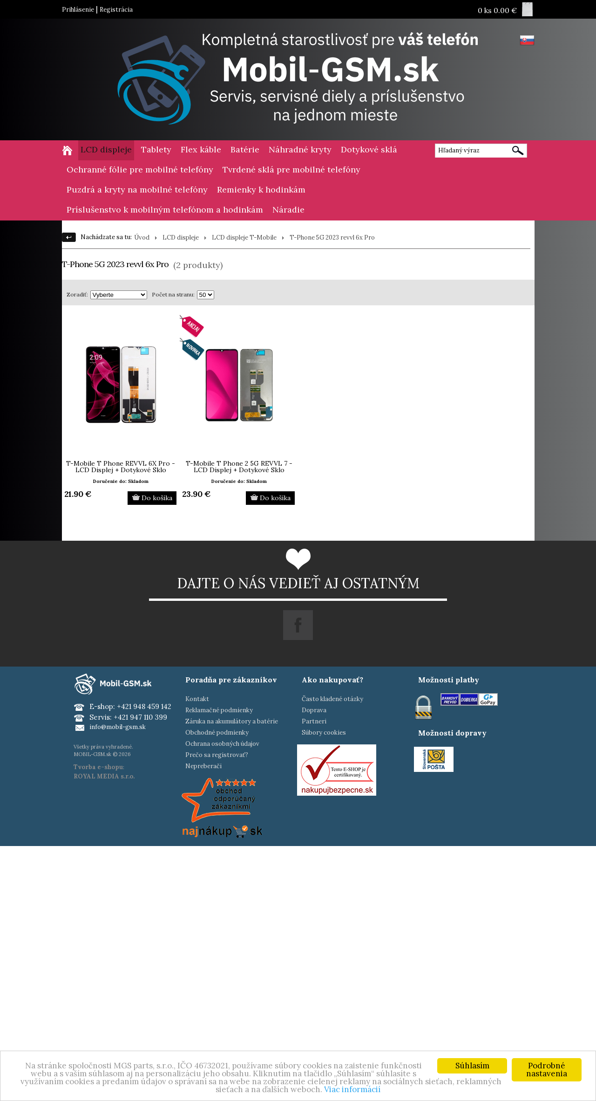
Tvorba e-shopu (98, 767)
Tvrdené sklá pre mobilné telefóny (291, 169)
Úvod (141, 237)
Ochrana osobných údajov (222, 744)
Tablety (156, 149)
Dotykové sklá (369, 149)
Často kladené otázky (332, 699)
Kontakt (197, 699)
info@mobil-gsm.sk (117, 727)
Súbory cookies (324, 732)
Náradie (288, 209)
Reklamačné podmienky (219, 710)
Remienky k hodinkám (261, 189)
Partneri (314, 721)
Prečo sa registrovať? (216, 755)
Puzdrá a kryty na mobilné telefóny (137, 189)
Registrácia (116, 10)
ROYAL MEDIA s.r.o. (104, 776)
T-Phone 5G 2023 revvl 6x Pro (332, 237)
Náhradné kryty (300, 149)
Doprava (314, 710)
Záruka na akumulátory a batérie (231, 721)
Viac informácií (352, 1089)
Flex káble (201, 149)
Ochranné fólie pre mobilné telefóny (140, 169)
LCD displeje (106, 149)
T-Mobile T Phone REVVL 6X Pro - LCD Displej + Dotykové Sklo (120, 466)
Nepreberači (203, 766)
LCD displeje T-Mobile (244, 237)
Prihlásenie (78, 10)
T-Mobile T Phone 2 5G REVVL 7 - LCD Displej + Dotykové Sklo (239, 466)
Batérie (244, 149)
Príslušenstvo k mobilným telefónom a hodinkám (165, 209)
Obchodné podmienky (217, 732)
